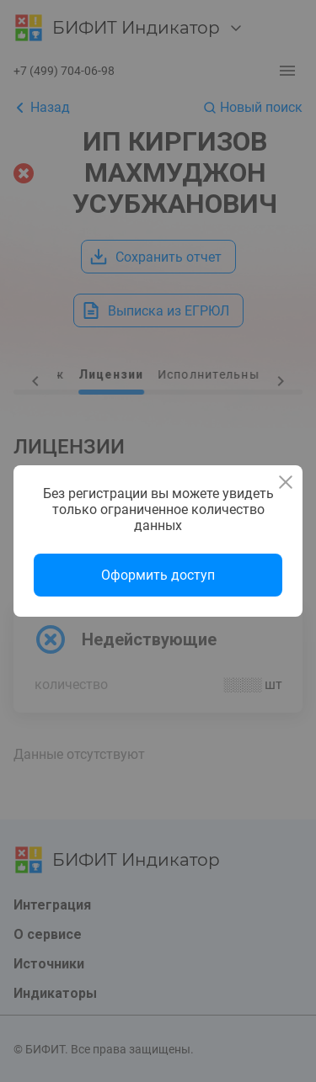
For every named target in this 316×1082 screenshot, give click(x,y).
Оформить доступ (158, 575)
